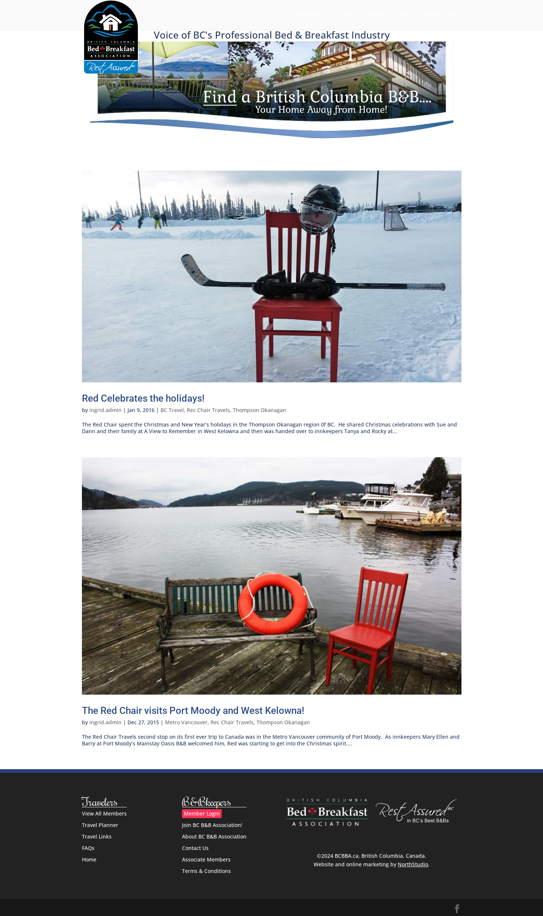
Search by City (314, 15)
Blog (455, 15)
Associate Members (206, 859)
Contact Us (195, 847)
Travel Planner (100, 824)
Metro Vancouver (186, 722)
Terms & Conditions (206, 870)
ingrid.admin (105, 409)
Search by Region (364, 15)
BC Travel (172, 409)
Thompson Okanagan (259, 409)
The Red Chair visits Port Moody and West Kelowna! (193, 710)
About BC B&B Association (214, 836)
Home (89, 859)
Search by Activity (418, 15)
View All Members (104, 813)
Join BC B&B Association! (212, 824)
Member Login (202, 813)
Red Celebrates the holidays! (143, 398)
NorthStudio (413, 864)
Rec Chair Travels (208, 409)
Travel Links (97, 836)
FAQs (88, 847)
